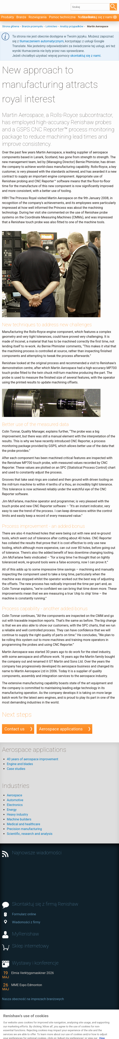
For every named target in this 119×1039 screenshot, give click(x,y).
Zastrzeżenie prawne (49, 1018)
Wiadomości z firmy (22, 922)
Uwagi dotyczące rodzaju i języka (89, 1022)
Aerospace (14, 795)
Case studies (16, 769)
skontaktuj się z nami (85, 56)
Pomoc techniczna (62, 17)
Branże (21, 17)
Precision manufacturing (24, 829)
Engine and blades (20, 764)
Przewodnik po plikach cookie (42, 1022)
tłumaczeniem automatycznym (42, 41)
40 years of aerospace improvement (32, 759)
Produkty (7, 17)
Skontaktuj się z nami (97, 17)
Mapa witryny (95, 1018)
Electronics (15, 805)
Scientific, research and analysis (29, 834)
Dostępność (75, 1018)
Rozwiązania (37, 17)
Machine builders (19, 819)
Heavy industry (17, 814)
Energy (11, 810)
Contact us (14, 729)
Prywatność (10, 1022)
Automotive (15, 800)
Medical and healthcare (23, 824)
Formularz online (20, 914)
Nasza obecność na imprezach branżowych (33, 999)
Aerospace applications (61, 729)
